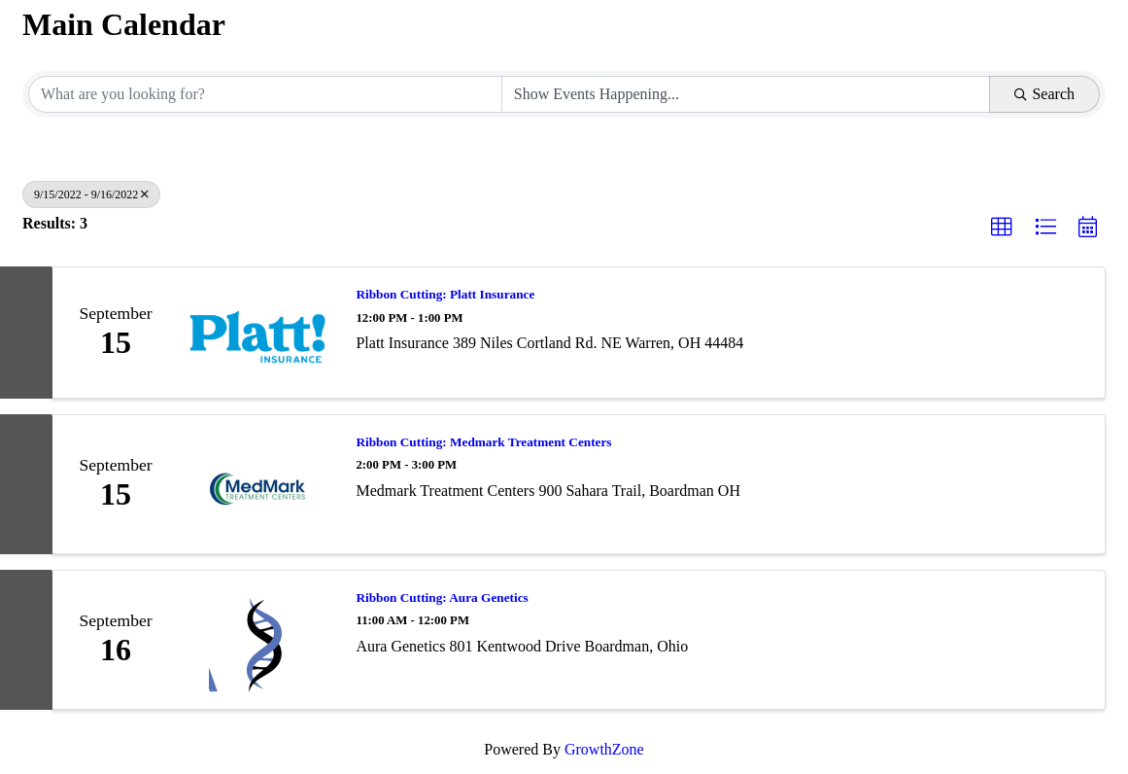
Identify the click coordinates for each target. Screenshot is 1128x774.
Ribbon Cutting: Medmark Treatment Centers (483, 442)
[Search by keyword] (265, 94)
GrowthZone (604, 749)
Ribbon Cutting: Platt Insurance (445, 294)
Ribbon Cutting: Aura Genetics (442, 597)
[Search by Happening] (746, 94)
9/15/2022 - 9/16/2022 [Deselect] (91, 194)
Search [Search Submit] (1044, 94)
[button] (1001, 227)
